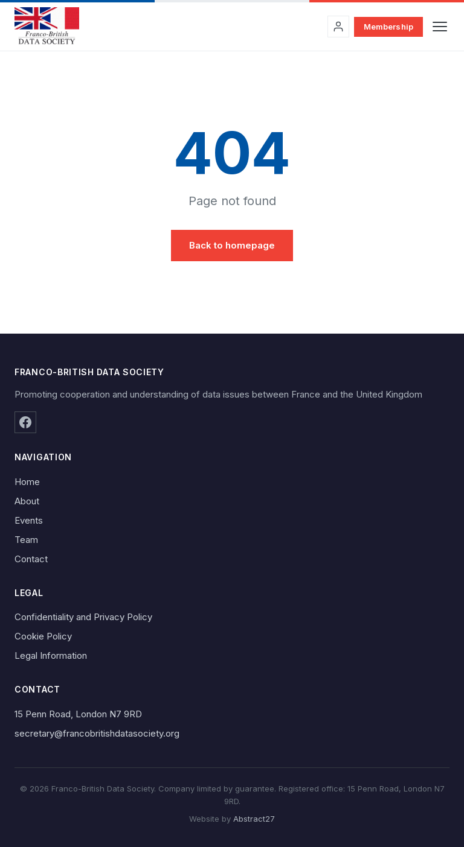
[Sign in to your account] (338, 26)
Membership (388, 26)
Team (26, 539)
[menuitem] (232, 482)
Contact (31, 559)
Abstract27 (254, 818)
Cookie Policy (43, 636)
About (26, 501)
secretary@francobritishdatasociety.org (96, 733)
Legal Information (50, 655)
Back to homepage (232, 245)
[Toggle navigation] (440, 26)
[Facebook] (25, 422)
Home (27, 481)
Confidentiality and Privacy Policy (83, 617)
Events (28, 520)
